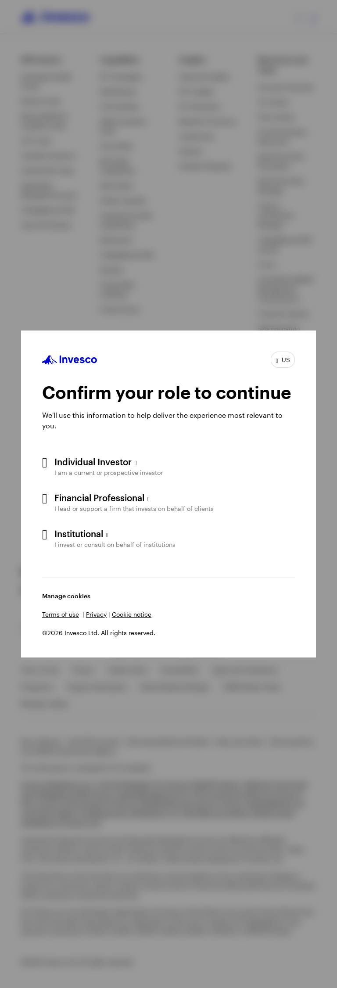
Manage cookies (66, 596)
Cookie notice (131, 614)
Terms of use (60, 614)
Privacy (96, 614)
